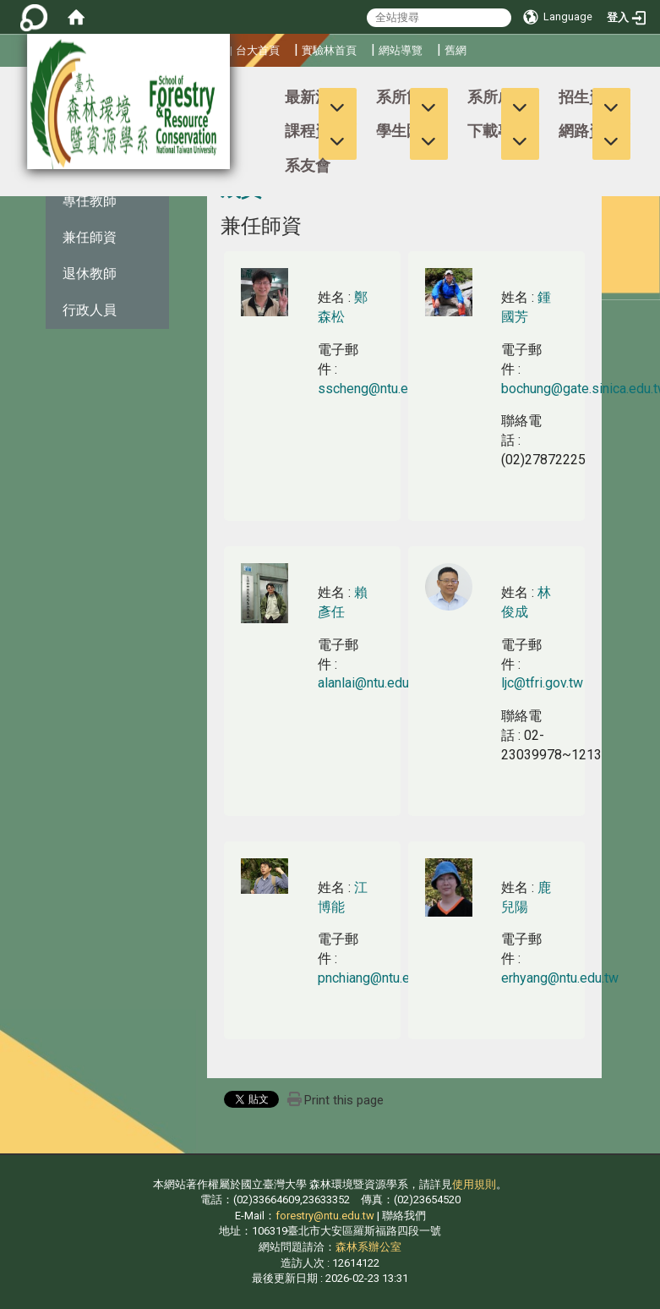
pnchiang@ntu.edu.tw (379, 978)
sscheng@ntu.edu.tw (378, 389)
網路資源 (589, 131)
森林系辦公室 (368, 1247)
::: (4, 89)
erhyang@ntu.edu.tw (560, 978)
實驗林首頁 (329, 50)
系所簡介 (406, 97)
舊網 (455, 50)
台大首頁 (258, 50)
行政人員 (90, 310)
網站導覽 (401, 50)
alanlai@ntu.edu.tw (372, 683)
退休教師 (90, 274)
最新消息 (315, 97)
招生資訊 (589, 97)
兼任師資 (90, 237)
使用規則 (474, 1184)
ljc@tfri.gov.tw (542, 683)
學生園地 (406, 131)
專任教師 (90, 201)
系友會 (307, 165)
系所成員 (497, 97)
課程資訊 (315, 131)
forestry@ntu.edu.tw (324, 1215)
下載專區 (497, 131)
